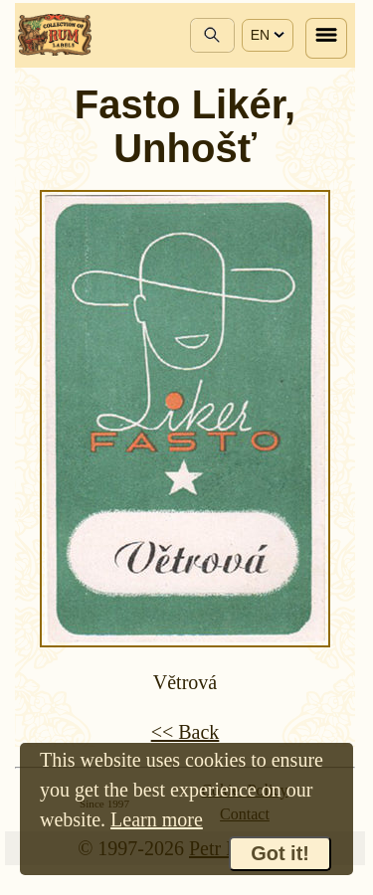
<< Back (185, 732)
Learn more (156, 819)
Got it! (280, 853)
